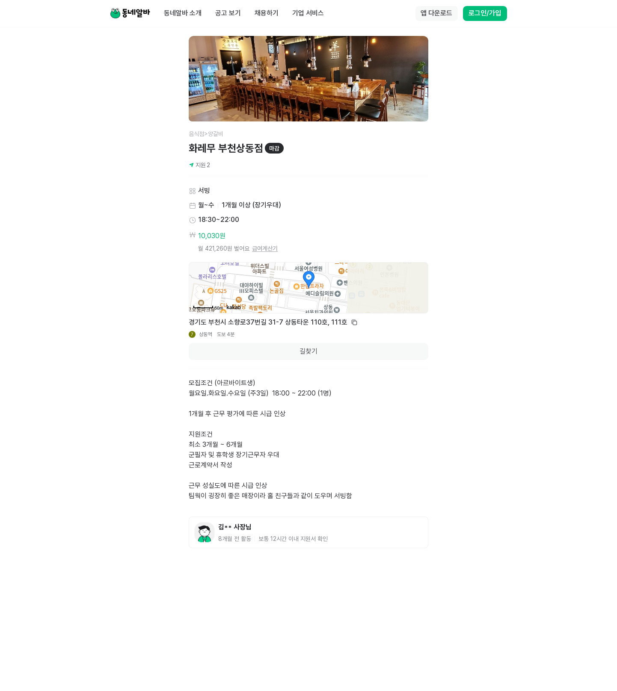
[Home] (130, 14)
